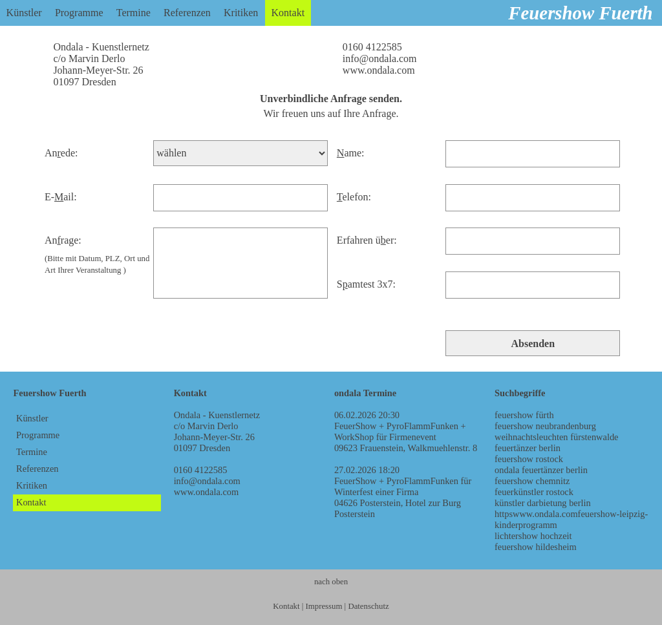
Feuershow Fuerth (580, 13)
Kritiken (241, 12)
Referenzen (187, 12)
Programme (79, 12)
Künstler (24, 12)
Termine (133, 12)
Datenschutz (368, 606)
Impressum (324, 606)
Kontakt (288, 12)
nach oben (331, 581)
